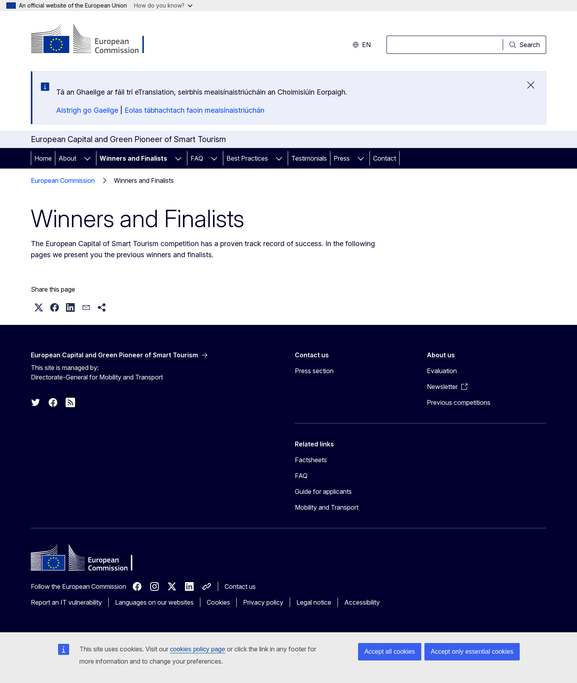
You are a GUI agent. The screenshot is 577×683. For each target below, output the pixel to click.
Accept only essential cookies (472, 651)
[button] (38, 307)
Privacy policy (263, 602)
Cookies (218, 602)
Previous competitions (458, 402)
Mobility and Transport (326, 507)
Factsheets (311, 460)
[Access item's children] (87, 158)
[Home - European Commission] (94, 39)
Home (43, 158)
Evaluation (442, 371)
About (67, 158)
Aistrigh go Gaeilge (87, 110)
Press (342, 158)
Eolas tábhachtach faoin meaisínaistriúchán (194, 110)
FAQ (196, 158)
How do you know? (163, 5)
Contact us (240, 586)
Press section (314, 371)
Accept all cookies (389, 651)
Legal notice (313, 602)
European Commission (63, 180)
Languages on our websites (154, 602)
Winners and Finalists (133, 158)
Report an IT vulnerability (66, 602)
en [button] (362, 45)
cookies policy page (197, 649)
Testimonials (309, 158)
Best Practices (247, 158)
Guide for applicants (323, 491)
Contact (384, 158)
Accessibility (362, 602)
